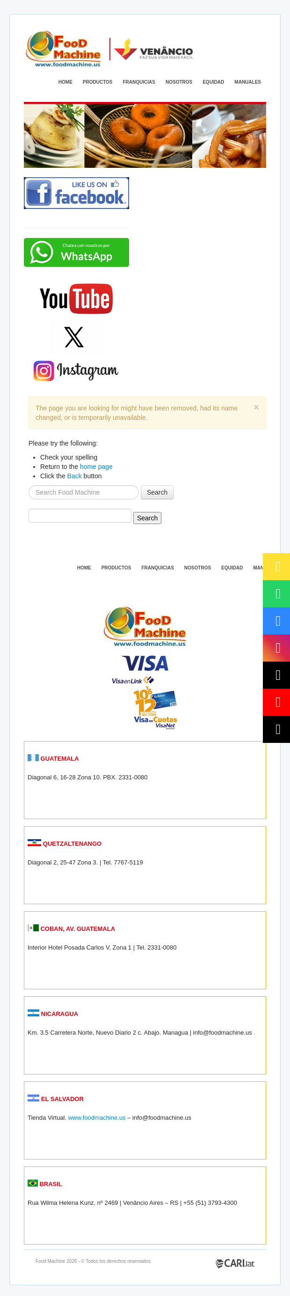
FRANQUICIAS (139, 82)
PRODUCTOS (98, 82)
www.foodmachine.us (97, 1117)
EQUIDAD (213, 82)
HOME (65, 82)
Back (74, 476)
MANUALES (247, 82)
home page (96, 466)
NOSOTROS (179, 82)
